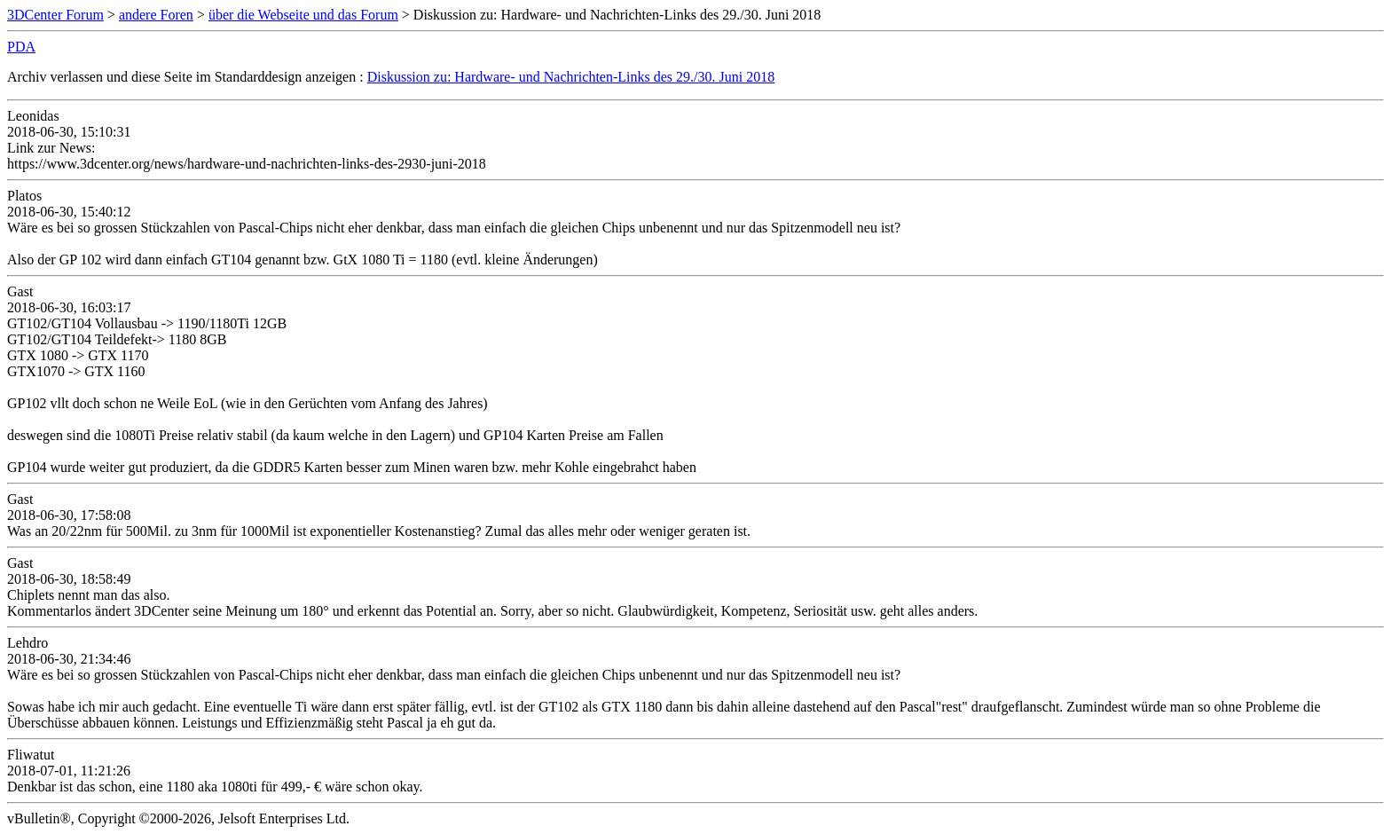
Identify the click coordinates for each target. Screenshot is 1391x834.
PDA (21, 46)
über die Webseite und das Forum (303, 14)
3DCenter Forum (55, 14)
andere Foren (156, 14)
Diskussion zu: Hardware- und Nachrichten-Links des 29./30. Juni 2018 (570, 76)
